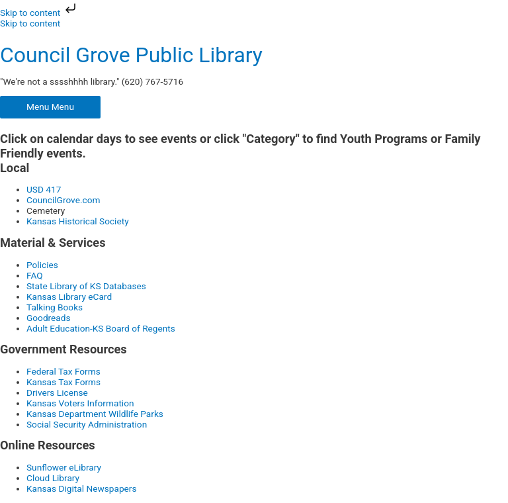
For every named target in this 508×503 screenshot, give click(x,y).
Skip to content (39, 12)
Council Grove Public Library (131, 55)
